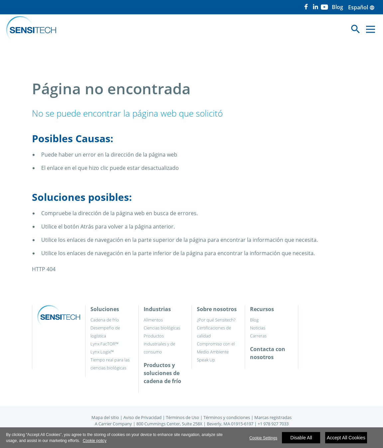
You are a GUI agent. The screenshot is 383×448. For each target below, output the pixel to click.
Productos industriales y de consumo (159, 344)
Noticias (257, 328)
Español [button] (361, 7)
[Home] (31, 29)
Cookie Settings (263, 438)
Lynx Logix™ (102, 352)
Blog (254, 320)
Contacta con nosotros (267, 353)
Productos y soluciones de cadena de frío (162, 373)
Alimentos (153, 320)
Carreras (258, 336)
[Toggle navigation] (355, 29)
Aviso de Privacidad (142, 417)
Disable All (301, 437)
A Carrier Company (113, 424)
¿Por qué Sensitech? (216, 320)
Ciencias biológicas (162, 328)
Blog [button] (337, 7)
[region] (191, 437)
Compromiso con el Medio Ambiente (216, 348)
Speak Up (206, 360)
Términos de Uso (182, 417)
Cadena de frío (104, 320)
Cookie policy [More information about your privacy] (94, 440)
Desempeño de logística (105, 332)
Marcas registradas (273, 417)
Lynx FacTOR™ (104, 344)
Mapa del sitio (105, 417)
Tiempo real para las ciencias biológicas (110, 364)
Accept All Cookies (346, 437)
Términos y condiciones (226, 417)
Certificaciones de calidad (214, 332)
